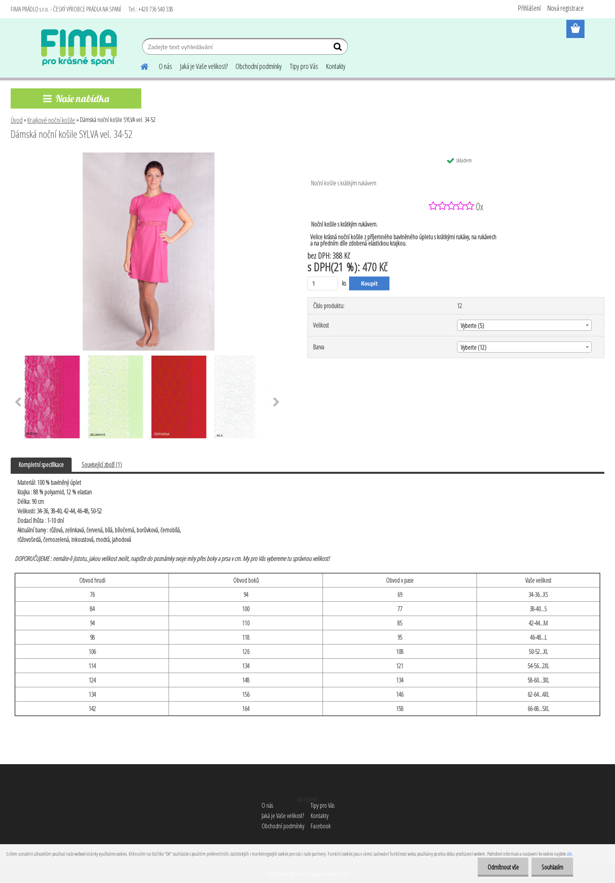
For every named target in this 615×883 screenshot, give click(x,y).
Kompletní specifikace (41, 464)
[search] (338, 48)
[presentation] (18, 402)
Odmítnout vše (502, 867)
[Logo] (79, 47)
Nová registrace (565, 8)
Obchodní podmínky (258, 66)
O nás (165, 66)
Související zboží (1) (102, 464)
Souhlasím (552, 867)
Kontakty (335, 66)
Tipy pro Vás (304, 66)
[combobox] (524, 325)
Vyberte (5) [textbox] (472, 325)
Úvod (17, 120)
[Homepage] (140, 65)
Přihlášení (529, 8)
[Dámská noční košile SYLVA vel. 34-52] (148, 155)
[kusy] (323, 283)
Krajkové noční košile (51, 120)
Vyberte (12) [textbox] (473, 347)
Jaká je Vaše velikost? (204, 66)
